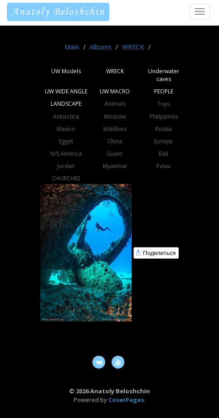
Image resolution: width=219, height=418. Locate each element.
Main (71, 47)
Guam (115, 153)
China (114, 141)
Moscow (115, 116)
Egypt (66, 141)
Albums (101, 47)
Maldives (114, 129)
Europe (163, 141)
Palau (163, 166)
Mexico (66, 129)
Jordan (66, 166)
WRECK (133, 47)
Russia (163, 129)
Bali (163, 153)
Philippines (164, 116)
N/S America (66, 153)
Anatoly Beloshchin (58, 12)
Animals (115, 104)
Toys (163, 104)
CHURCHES (66, 178)
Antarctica (66, 116)
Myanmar (115, 166)
